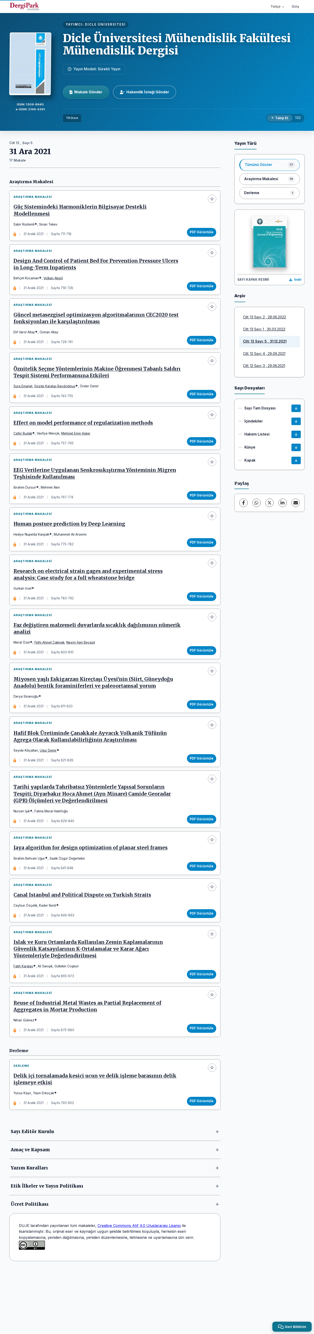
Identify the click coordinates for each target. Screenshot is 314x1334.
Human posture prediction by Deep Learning (71, 548)
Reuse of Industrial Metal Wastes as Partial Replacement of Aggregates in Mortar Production (89, 1064)
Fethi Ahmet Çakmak (51, 674)
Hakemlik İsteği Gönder (144, 92)
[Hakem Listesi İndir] (296, 434)
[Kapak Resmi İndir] (295, 279)
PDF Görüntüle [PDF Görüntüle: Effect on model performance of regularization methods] (200, 458)
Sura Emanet (24, 399)
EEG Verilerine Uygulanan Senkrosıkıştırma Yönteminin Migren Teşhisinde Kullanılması (96, 494)
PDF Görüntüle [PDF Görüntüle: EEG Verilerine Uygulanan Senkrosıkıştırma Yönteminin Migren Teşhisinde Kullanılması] (200, 516)
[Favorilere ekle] (210, 200)
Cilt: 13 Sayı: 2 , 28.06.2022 (264, 317)
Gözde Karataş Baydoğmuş (56, 399)
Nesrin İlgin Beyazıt (82, 674)
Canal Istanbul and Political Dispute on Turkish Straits (84, 945)
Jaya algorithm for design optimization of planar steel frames (92, 895)
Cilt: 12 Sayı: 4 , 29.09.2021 (264, 353)
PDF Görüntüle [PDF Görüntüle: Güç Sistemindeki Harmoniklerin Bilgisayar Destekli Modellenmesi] (200, 234)
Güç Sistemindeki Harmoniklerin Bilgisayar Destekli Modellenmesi (82, 212)
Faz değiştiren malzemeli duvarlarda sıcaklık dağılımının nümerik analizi (87, 660)
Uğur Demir (50, 790)
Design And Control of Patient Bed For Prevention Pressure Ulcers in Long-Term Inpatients (97, 269)
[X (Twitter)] (269, 503)
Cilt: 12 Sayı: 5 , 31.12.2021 (265, 341)
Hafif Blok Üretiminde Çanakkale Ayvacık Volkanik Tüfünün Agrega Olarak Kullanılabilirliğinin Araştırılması (92, 775)
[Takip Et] (279, 118)
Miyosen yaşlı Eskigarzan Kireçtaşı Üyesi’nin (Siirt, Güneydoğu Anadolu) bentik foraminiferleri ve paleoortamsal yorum (95, 718)
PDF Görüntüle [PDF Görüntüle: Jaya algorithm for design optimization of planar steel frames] (200, 913)
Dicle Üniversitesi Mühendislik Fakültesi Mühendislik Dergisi (177, 44)
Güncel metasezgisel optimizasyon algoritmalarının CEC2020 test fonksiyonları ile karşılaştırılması (92, 327)
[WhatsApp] (256, 503)
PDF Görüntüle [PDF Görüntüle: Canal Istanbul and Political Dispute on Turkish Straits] (200, 964)
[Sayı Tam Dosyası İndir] (296, 408)
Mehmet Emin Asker (77, 450)
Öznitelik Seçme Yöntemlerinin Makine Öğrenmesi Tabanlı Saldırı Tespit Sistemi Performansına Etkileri (90, 385)
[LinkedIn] (282, 503)
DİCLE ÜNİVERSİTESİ (105, 24)
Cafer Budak (24, 450)
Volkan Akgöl (55, 284)
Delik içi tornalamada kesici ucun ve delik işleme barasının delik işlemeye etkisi (96, 1141)
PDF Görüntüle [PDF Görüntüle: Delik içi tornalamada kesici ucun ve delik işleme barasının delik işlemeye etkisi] (200, 1163)
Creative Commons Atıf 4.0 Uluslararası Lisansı (139, 1289)
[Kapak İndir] (296, 460)
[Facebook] (243, 503)
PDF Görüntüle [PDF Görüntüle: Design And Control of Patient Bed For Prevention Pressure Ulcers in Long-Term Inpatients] (200, 292)
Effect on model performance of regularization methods (85, 440)
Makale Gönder (86, 92)
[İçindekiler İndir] (296, 421)
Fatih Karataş (25, 1020)
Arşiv (239, 295)
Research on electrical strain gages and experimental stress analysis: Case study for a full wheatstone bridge (90, 602)
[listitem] (269, 165)
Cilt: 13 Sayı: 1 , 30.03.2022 (264, 329)
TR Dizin (72, 118)
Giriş (295, 6)
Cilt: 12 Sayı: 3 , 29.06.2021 (264, 366)
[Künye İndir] (296, 447)
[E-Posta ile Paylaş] (295, 503)
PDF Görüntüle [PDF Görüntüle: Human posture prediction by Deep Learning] (200, 567)
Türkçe (277, 6)
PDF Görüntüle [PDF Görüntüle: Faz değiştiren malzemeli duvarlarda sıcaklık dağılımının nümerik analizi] (200, 682)
